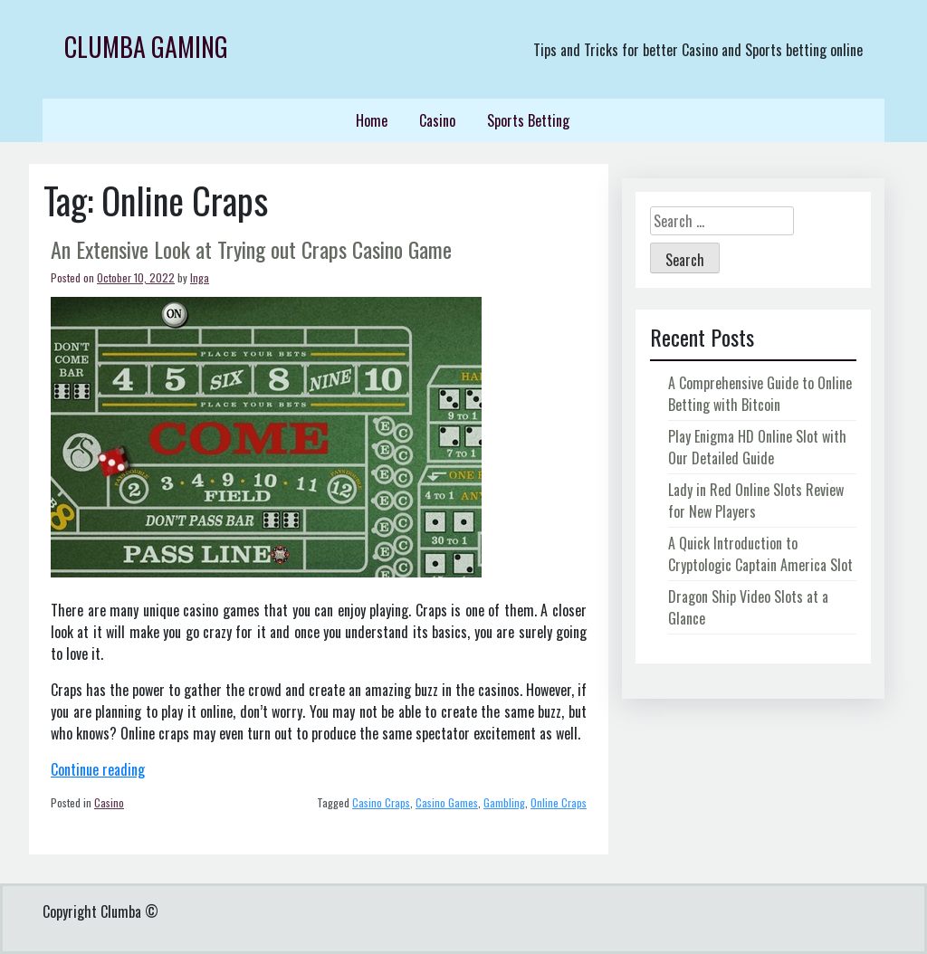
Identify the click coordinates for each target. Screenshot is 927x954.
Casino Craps (381, 802)
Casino (437, 120)
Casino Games (447, 802)
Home (371, 120)
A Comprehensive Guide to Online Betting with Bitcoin (760, 393)
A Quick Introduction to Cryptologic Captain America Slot (760, 554)
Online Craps (558, 802)
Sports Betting (528, 120)
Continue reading (98, 769)
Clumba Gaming (146, 46)
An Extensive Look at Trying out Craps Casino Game (251, 249)
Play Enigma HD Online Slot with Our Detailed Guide (757, 447)
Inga (199, 277)
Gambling (504, 802)
